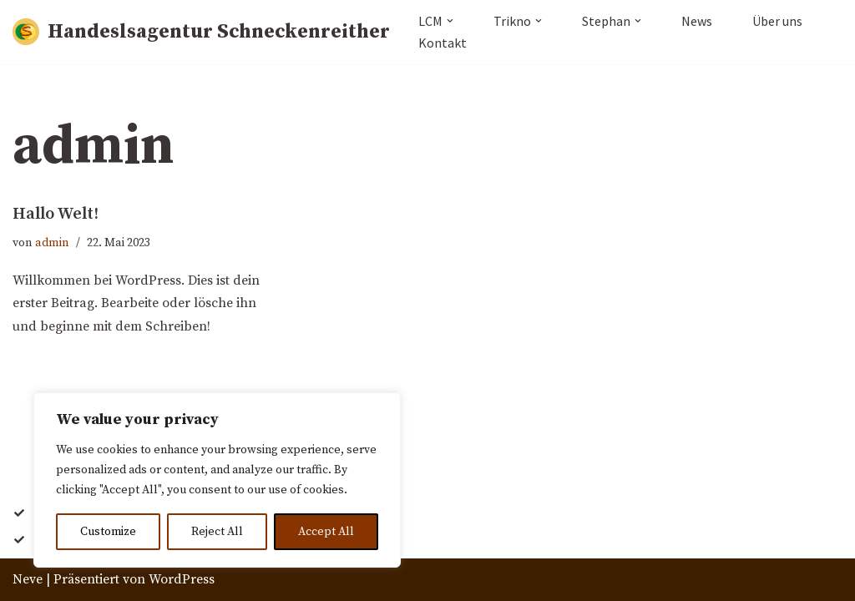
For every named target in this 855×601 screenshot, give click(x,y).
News (696, 21)
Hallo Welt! (56, 214)
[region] (217, 480)
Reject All (217, 531)
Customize (108, 531)
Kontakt (442, 42)
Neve (28, 579)
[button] (450, 21)
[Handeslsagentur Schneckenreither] (201, 32)
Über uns (777, 21)
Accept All (326, 531)
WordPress (182, 579)
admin (52, 242)
